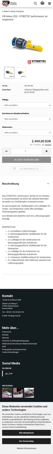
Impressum (6, 332)
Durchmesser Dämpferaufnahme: (15, 113)
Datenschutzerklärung (17, 427)
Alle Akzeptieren (26, 433)
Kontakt (5, 335)
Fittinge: (5, 100)
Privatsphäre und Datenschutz (14, 349)
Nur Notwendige (26, 441)
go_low (8, 373)
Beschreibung (10, 183)
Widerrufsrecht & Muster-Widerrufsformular (19, 344)
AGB (4, 346)
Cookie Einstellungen (10, 352)
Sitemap (5, 338)
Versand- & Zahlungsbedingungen (15, 341)
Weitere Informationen (26, 448)
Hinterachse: (7, 127)
